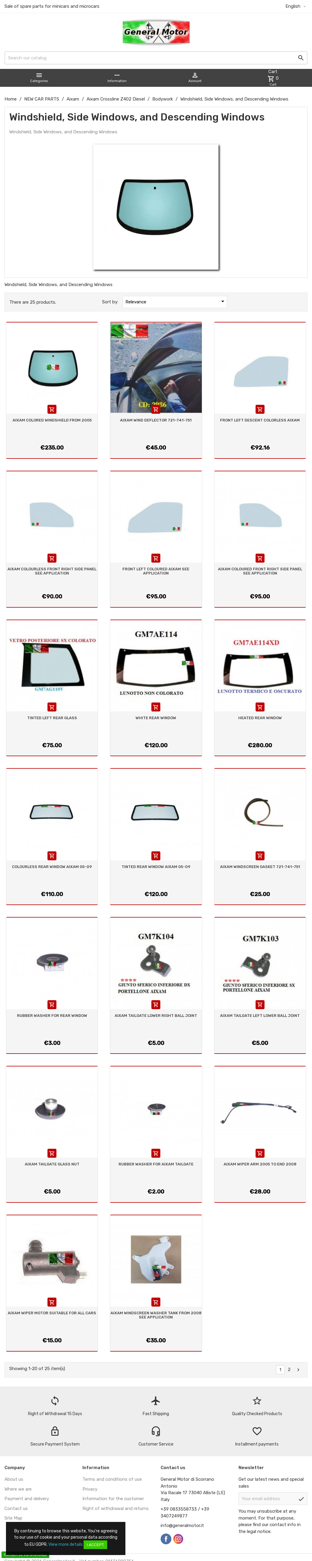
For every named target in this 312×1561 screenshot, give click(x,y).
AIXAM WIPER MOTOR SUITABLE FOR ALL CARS (52, 1313)
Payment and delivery (26, 1498)
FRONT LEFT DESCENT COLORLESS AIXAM (260, 420)
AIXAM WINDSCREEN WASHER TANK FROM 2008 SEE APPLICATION (156, 1315)
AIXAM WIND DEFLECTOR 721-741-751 (156, 420)
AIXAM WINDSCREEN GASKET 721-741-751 (260, 866)
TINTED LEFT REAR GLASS (52, 718)
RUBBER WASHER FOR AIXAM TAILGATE (156, 1164)
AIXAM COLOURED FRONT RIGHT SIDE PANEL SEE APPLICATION (260, 571)
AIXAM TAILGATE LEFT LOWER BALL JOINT (260, 1015)
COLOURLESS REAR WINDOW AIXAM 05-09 (52, 866)
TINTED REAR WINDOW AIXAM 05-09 (156, 866)
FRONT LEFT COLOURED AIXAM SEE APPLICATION (155, 571)
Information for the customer (113, 1498)
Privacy (89, 1489)
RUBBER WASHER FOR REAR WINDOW (52, 1015)
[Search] (156, 58)
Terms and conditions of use (112, 1479)
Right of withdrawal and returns (115, 1508)
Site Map (13, 1518)
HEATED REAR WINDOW (260, 718)
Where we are (18, 1489)
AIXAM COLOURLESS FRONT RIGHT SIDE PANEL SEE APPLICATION (51, 571)
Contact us (16, 1508)
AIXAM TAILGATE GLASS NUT (52, 1164)
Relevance (175, 301)
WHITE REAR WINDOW (156, 718)
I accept (95, 1545)
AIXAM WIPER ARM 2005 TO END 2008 (260, 1164)
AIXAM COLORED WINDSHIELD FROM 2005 (52, 420)
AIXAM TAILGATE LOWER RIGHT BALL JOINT (156, 1015)
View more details (65, 1544)
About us (13, 1479)
